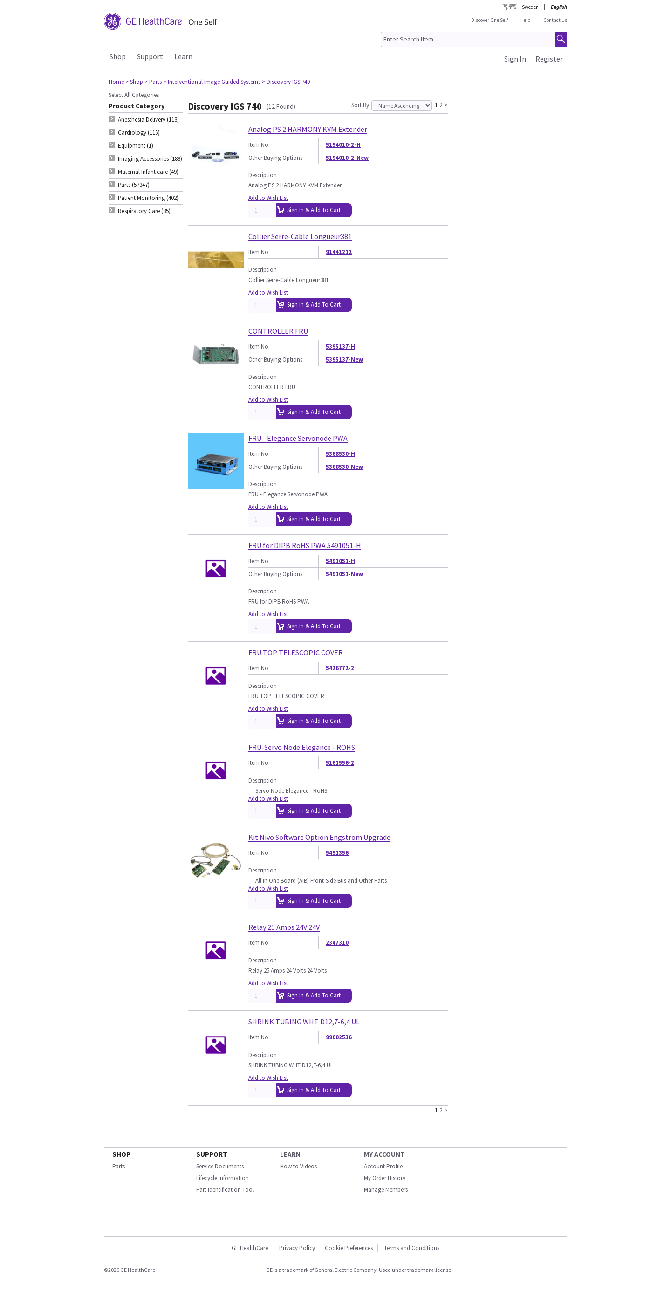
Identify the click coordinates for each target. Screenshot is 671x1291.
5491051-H (340, 561)
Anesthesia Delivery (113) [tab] (148, 120)
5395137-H (340, 346)
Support (150, 56)
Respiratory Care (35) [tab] (144, 211)
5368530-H (340, 454)
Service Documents (220, 1166)
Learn (183, 56)
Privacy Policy (296, 1248)
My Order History (384, 1178)
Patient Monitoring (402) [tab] (148, 198)
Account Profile (383, 1166)
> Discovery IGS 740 (286, 82)
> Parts (153, 82)
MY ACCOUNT (384, 1154)
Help (525, 20)
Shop (118, 56)
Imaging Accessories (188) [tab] (150, 159)
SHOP (121, 1154)
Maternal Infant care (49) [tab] (148, 172)
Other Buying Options (275, 158)
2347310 (337, 943)
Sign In (515, 58)
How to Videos (298, 1166)
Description (262, 175)
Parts (118, 1166)
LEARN (290, 1154)
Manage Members (386, 1190)
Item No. (259, 145)
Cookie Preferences (349, 1248)
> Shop (134, 82)
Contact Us (555, 20)
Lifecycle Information (222, 1178)
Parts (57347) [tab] (134, 185)
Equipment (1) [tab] (135, 146)
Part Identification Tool (225, 1190)
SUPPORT (211, 1154)
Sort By (360, 105)
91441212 (339, 252)
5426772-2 (340, 668)
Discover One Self (489, 20)
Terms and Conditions (411, 1248)
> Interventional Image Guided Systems (211, 82)
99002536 (339, 1037)
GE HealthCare (250, 1248)
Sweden (530, 7)
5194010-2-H (343, 145)
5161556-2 (340, 763)
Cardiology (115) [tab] (139, 133)
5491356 (337, 853)
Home (116, 82)
